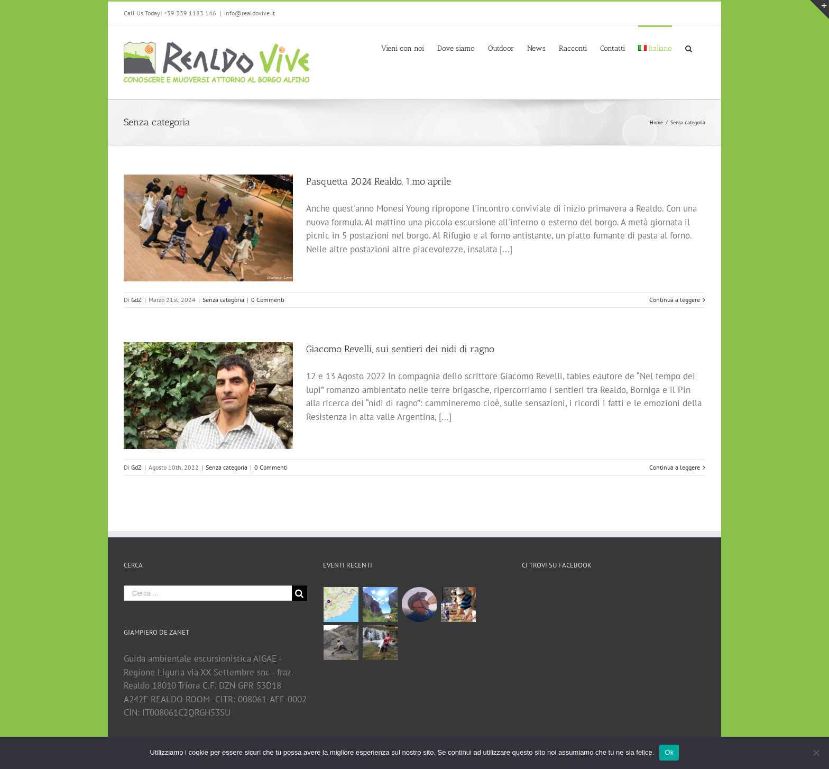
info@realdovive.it (249, 13)
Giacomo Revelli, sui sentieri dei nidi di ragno (400, 349)
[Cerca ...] (208, 593)
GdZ (136, 300)
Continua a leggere (674, 300)
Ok (669, 752)
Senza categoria (223, 300)
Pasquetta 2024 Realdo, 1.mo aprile (378, 181)
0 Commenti (267, 300)
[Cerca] (688, 47)
